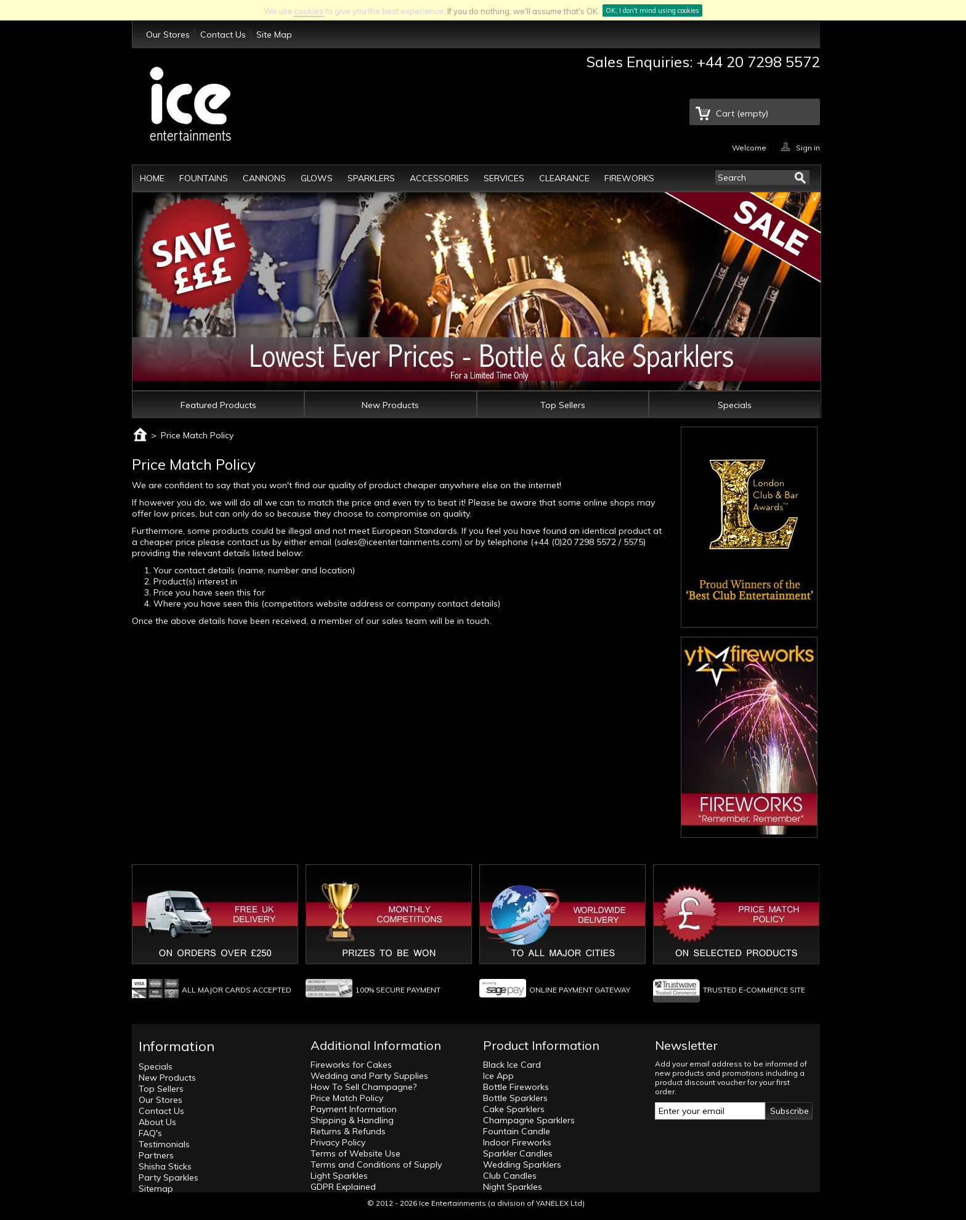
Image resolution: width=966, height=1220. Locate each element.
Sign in (808, 147)
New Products (390, 405)
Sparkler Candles (518, 1153)
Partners (156, 1155)
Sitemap (156, 1188)
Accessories (439, 178)
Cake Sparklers (514, 1109)
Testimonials (164, 1144)
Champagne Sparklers (529, 1120)
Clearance (564, 178)
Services (504, 178)
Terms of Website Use (355, 1153)
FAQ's (150, 1133)
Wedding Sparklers (522, 1164)
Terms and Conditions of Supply (376, 1164)
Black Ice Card (512, 1064)
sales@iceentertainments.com (398, 541)
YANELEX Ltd (559, 1203)
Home (152, 178)
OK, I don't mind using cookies (652, 10)
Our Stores (168, 34)
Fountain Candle (516, 1131)
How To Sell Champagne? (363, 1086)
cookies (308, 11)
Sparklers (371, 178)
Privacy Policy (337, 1142)
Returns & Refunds (348, 1131)
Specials (735, 405)
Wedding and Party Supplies (369, 1075)
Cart (742, 113)
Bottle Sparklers (515, 1097)
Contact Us (223, 34)
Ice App (498, 1075)
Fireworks (629, 178)
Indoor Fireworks (517, 1142)
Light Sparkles (339, 1175)
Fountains (203, 178)
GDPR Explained (343, 1186)
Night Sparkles (512, 1186)
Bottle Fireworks (516, 1086)
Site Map (274, 34)
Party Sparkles (168, 1177)
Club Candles (510, 1175)
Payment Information (353, 1109)
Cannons (264, 178)
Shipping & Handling (352, 1120)
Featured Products (218, 405)
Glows (317, 178)
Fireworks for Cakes (351, 1064)
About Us (157, 1122)
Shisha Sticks (165, 1166)
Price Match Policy (346, 1097)
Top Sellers (562, 405)
